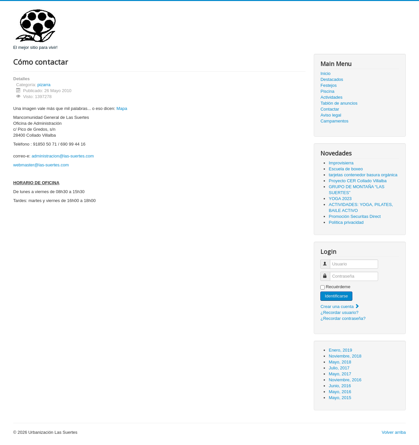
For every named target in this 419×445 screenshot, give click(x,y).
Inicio (325, 73)
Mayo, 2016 (340, 391)
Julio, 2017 (339, 367)
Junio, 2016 (340, 385)
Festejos (328, 85)
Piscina (327, 91)
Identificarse (336, 295)
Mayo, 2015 (340, 397)
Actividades (331, 97)
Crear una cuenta (339, 306)
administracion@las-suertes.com (63, 156)
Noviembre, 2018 (345, 356)
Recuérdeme (338, 286)
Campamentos (334, 121)
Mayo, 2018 (340, 361)
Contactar (329, 109)
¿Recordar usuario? (339, 312)
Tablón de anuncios (338, 103)
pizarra (43, 84)
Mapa (121, 108)
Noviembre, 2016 (345, 379)
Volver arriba (394, 432)
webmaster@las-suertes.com (41, 164)
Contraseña (328, 273)
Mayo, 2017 (340, 373)
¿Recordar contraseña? (343, 318)
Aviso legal (330, 115)
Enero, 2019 (340, 350)
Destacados (331, 79)
